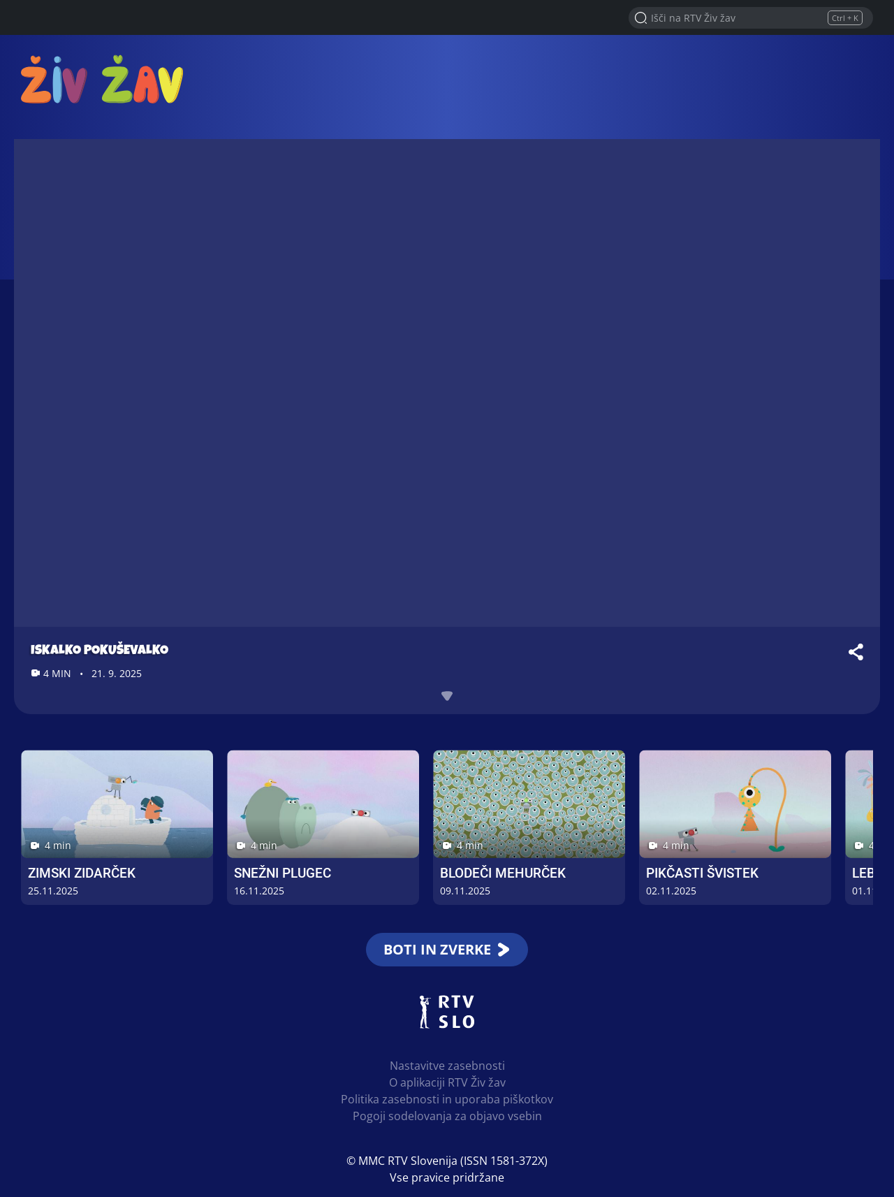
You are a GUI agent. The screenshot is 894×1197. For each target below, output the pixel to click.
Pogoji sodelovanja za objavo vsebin (447, 1116)
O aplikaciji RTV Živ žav (447, 1082)
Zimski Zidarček (81, 873)
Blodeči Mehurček (503, 873)
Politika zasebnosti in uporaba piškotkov (447, 1099)
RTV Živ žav (102, 78)
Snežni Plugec (282, 873)
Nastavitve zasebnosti (447, 1065)
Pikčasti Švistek (702, 873)
